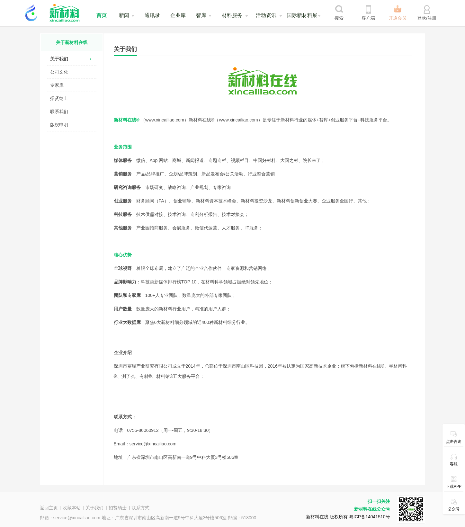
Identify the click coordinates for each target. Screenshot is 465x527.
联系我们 (59, 111)
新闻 (124, 15)
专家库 (57, 85)
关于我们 (59, 58)
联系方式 (140, 507)
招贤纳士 (59, 98)
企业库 (178, 15)
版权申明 (59, 124)
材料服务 (232, 15)
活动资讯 (266, 15)
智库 (201, 15)
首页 (101, 15)
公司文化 (59, 72)
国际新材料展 (302, 15)
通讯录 (152, 15)
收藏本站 (72, 507)
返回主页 (49, 507)
